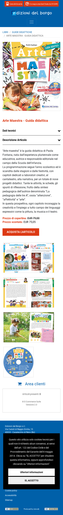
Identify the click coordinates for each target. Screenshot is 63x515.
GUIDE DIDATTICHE (22, 32)
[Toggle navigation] (31, 22)
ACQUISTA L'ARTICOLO (21, 232)
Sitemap (9, 500)
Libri (5, 32)
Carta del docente (15, 4)
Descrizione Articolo (15, 140)
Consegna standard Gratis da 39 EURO (44, 4)
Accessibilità (10, 495)
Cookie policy (11, 490)
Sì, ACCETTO (31, 480)
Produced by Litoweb (31, 509)
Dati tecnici (9, 130)
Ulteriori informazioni (31, 472)
